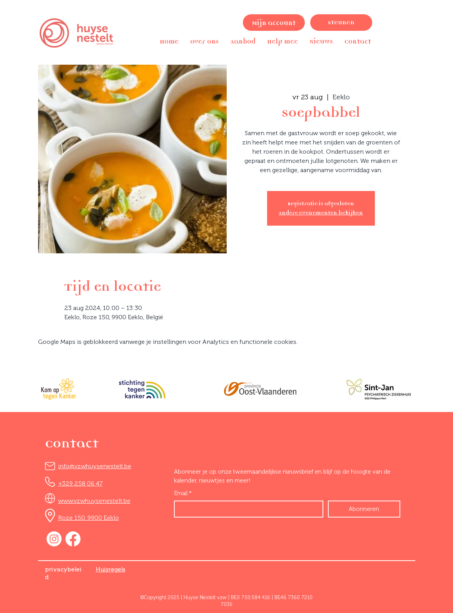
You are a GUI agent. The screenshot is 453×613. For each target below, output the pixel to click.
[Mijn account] (274, 22)
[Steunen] (341, 22)
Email (183, 493)
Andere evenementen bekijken (321, 213)
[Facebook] (72, 538)
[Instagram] (54, 538)
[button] (204, 41)
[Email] (246, 509)
